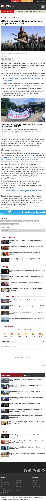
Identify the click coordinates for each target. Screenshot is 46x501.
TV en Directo (15, 1)
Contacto (34, 484)
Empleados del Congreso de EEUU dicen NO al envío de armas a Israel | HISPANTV (22, 125)
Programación (40, 1)
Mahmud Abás (28, 221)
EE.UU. (20, 18)
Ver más (3, 428)
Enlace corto (5, 228)
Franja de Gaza (17, 221)
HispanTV (7, 6)
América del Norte (8, 18)
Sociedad (19, 480)
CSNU (36, 221)
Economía (19, 482)
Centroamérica (5, 493)
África (2, 486)
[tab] (12, 375)
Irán (2, 480)
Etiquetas (4, 218)
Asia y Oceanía (5, 484)
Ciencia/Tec (19, 484)
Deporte (18, 486)
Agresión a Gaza (5, 221)
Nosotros (34, 482)
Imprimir (5, 56)
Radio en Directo (27, 1)
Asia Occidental (5, 482)
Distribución (35, 480)
